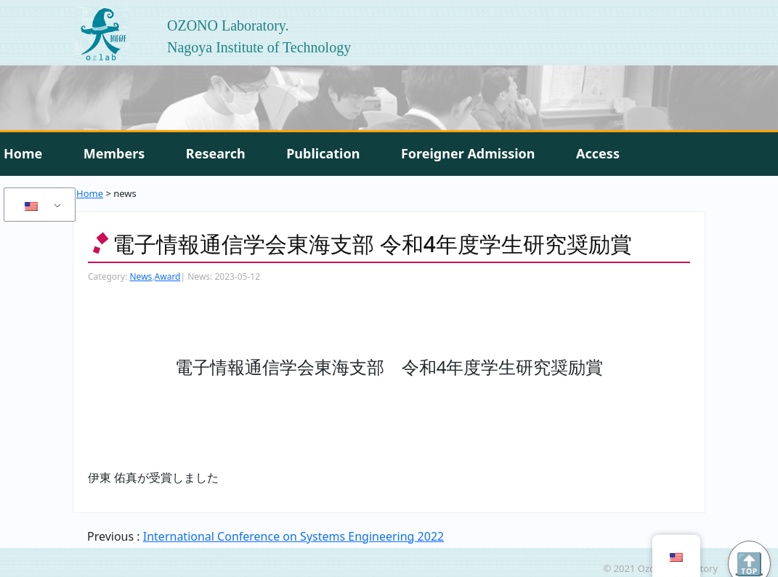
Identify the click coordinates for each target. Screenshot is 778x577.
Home (23, 153)
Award (168, 276)
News (140, 276)
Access (598, 153)
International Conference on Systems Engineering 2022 (293, 536)
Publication (323, 153)
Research (216, 153)
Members (114, 153)
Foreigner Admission (468, 153)
